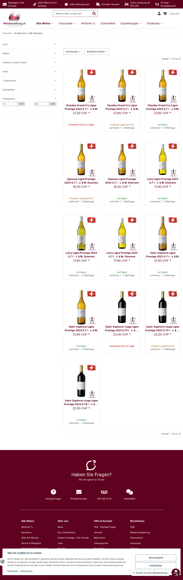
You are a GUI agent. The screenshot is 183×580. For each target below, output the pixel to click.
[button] (159, 13)
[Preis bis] (41, 104)
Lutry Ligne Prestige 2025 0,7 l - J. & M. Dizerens (122, 254)
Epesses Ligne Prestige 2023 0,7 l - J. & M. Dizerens (81, 180)
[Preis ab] (10, 104)
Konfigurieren (155, 565)
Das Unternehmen (66, 532)
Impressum (12, 571)
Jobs (60, 543)
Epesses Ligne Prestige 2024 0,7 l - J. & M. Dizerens (122, 180)
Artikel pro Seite (96, 51)
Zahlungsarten (101, 543)
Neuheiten (26, 532)
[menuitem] (45, 23)
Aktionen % (27, 527)
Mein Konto (99, 537)
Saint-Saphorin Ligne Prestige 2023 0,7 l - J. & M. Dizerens (162, 254)
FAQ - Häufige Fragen (105, 527)
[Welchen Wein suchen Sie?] (72, 13)
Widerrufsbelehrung (140, 532)
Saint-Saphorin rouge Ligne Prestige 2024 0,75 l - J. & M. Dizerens (81, 402)
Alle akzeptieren (156, 558)
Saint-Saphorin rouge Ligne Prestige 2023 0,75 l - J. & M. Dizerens (162, 328)
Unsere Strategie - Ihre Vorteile (73, 537)
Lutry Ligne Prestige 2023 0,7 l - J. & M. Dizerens (162, 180)
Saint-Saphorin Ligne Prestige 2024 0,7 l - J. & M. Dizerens (81, 328)
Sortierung (72, 51)
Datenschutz (27, 571)
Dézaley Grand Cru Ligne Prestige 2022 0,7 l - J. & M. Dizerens (81, 107)
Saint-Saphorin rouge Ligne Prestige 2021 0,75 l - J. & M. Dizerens (122, 328)
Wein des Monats (30, 537)
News (60, 527)
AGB (132, 527)
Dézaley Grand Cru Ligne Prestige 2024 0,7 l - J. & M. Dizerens (162, 107)
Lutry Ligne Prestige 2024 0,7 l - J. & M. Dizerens (81, 254)
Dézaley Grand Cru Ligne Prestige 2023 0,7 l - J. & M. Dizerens (122, 107)
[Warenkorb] (171, 13)
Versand (98, 532)
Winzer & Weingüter (31, 543)
